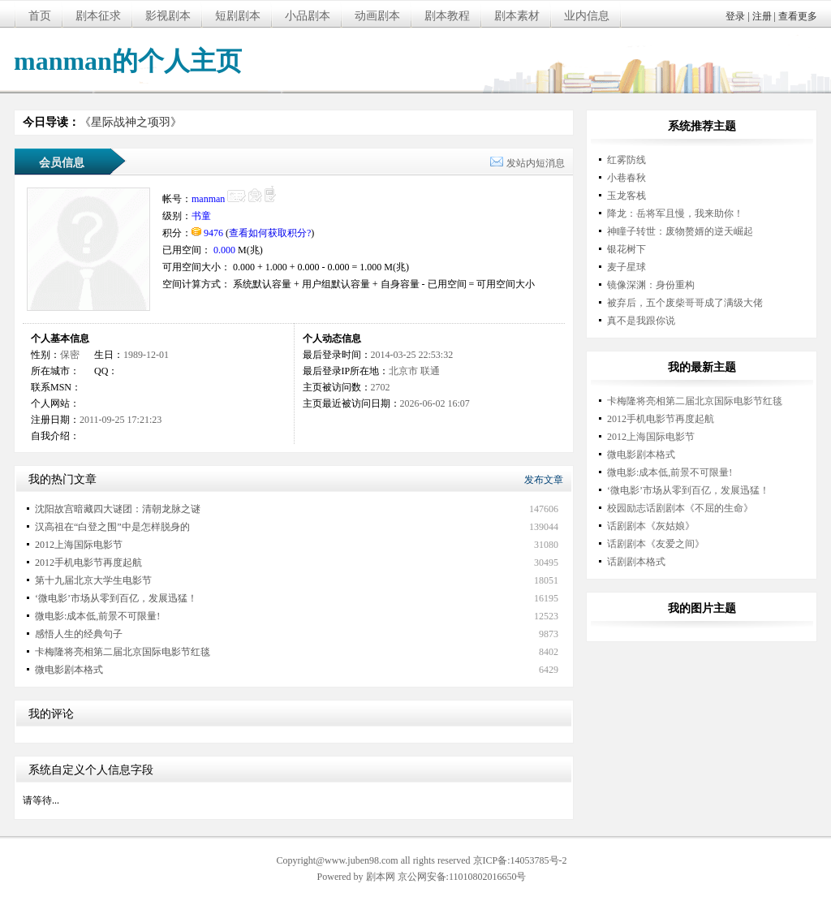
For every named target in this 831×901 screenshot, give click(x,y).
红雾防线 (626, 160)
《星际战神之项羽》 (131, 122)
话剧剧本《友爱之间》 (655, 544)
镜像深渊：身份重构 (651, 285)
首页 (39, 16)
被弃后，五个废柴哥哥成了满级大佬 (685, 302)
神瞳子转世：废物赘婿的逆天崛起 (680, 231)
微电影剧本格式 (69, 669)
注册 (762, 16)
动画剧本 (377, 16)
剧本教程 (447, 16)
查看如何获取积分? (270, 233)
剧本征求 (98, 16)
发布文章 (543, 479)
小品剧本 (307, 16)
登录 (735, 16)
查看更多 (797, 16)
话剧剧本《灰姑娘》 (651, 526)
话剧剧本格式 (636, 561)
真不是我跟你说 (641, 320)
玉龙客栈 (626, 195)
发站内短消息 (535, 163)
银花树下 (626, 249)
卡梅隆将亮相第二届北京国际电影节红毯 (122, 651)
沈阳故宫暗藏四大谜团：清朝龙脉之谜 (117, 509)
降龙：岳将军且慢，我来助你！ (675, 213)
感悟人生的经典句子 (79, 634)
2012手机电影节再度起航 (88, 562)
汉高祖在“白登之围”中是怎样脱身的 (112, 526)
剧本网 (380, 876)
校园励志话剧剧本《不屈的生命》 (680, 508)
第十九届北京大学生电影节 (93, 580)
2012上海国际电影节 (79, 544)
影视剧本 (168, 16)
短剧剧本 (237, 16)
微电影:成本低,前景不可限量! (97, 616)
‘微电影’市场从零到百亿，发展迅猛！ (116, 598)
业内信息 (586, 16)
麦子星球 (626, 267)
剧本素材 (517, 16)
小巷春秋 (626, 177)
